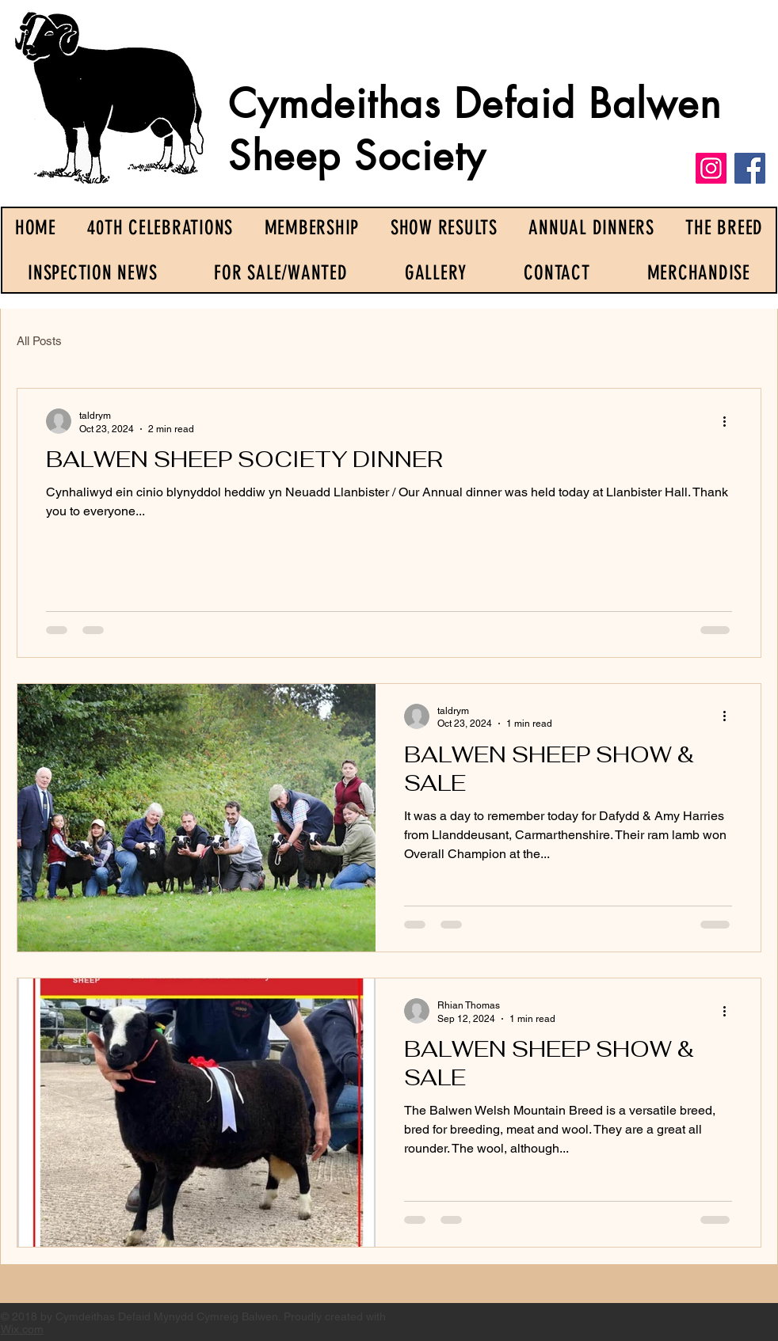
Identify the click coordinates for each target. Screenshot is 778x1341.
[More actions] (729, 421)
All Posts (39, 341)
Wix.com (22, 1329)
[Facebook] (749, 168)
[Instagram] (711, 168)
